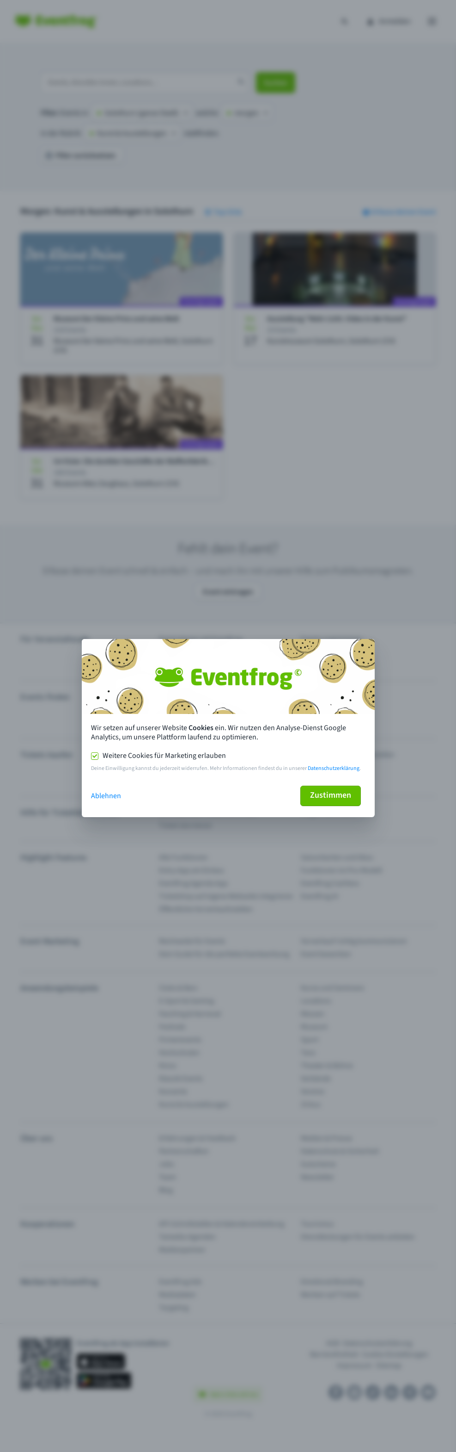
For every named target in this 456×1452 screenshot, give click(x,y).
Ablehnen (106, 795)
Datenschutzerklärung (333, 768)
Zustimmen (330, 795)
